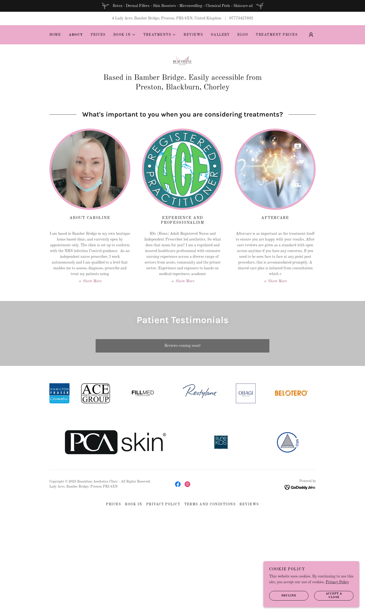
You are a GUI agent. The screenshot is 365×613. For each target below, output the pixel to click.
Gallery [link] (220, 34)
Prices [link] (98, 34)
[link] (182, 62)
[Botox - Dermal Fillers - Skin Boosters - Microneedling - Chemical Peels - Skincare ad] (182, 6)
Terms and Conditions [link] (210, 504)
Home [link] (55, 34)
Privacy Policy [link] (163, 504)
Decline (282, 596)
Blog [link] (242, 34)
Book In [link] (133, 504)
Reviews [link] (193, 34)
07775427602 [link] (241, 18)
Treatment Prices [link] (277, 34)
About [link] (76, 34)
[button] (124, 35)
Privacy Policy (337, 582)
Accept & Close (328, 596)
